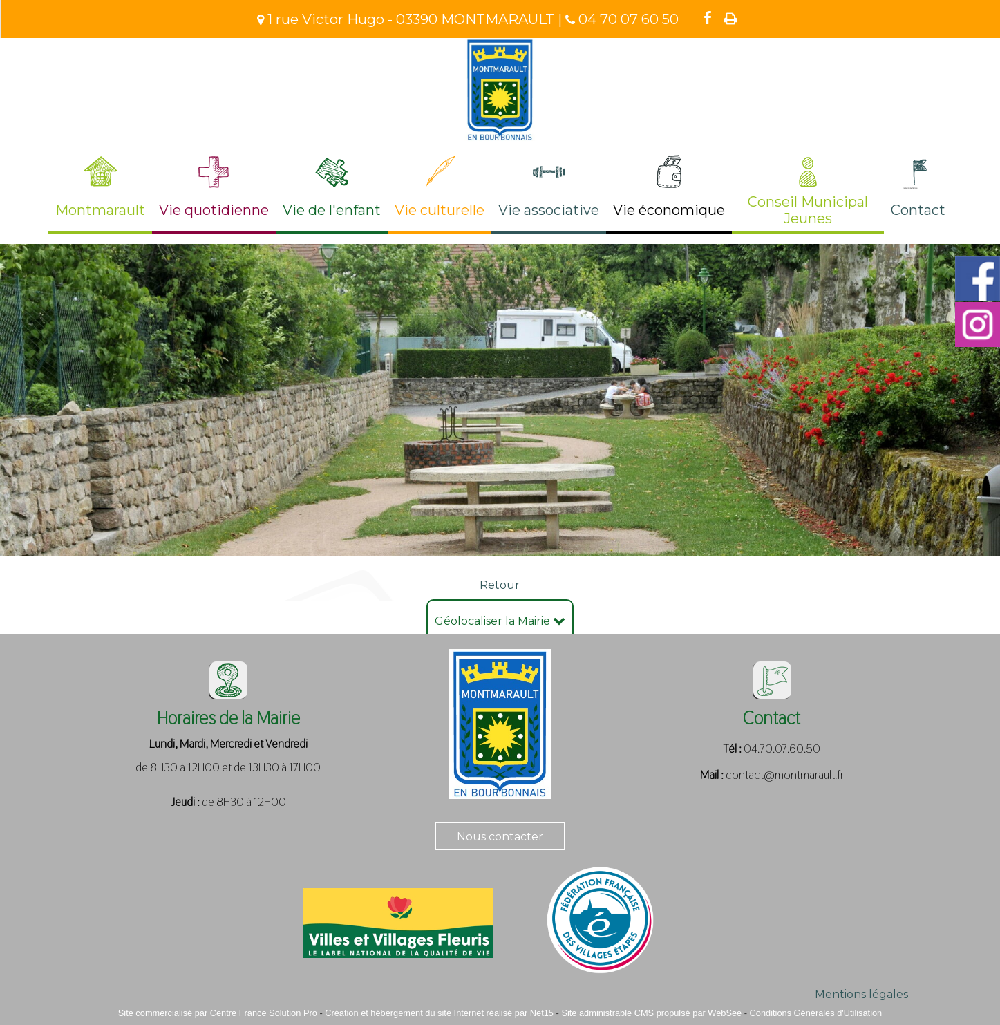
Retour (500, 585)
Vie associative (548, 210)
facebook (707, 18)
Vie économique (669, 210)
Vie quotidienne (214, 210)
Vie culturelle (439, 210)
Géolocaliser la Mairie (500, 621)
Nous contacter (500, 836)
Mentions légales (861, 994)
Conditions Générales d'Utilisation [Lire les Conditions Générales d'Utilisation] (816, 1013)
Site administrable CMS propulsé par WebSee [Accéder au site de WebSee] (651, 1013)
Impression (731, 19)
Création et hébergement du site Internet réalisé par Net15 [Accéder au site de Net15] (439, 1013)
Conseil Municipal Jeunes (808, 210)
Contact (918, 210)
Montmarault (100, 210)
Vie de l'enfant (332, 210)
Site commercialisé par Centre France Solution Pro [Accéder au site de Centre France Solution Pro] (217, 1013)
